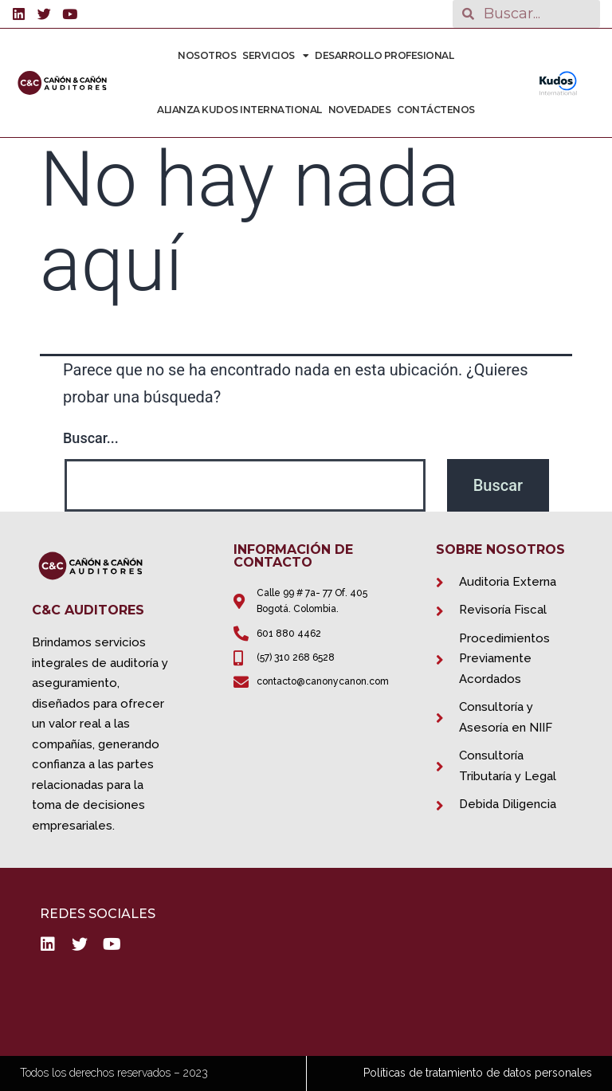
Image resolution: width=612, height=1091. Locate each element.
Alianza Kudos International (239, 110)
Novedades (359, 110)
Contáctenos (436, 110)
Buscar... (91, 438)
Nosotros (207, 55)
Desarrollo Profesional (384, 55)
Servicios (275, 56)
